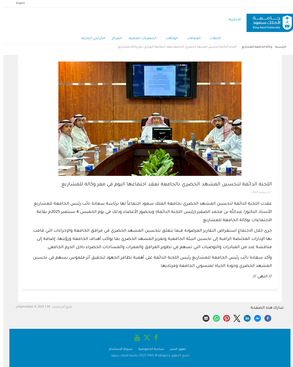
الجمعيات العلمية (139, 38)
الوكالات (168, 39)
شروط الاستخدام (117, 349)
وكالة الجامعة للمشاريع (253, 47)
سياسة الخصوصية (148, 349)
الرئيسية (277, 47)
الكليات (211, 39)
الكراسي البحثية (90, 38)
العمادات (190, 39)
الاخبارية (231, 20)
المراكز (113, 38)
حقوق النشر (175, 349)
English (17, 3)
